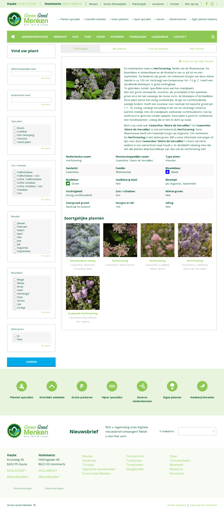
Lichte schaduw (25, 182)
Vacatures (89, 460)
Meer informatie (16, 476)
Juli (17, 244)
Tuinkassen (134, 460)
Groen (19, 300)
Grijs (18, 297)
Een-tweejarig (24, 135)
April (18, 233)
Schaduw (21, 189)
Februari (20, 226)
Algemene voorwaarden (98, 469)
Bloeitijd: (15, 216)
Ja (16, 335)
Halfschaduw (23, 172)
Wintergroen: (17, 329)
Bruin (18, 286)
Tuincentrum (135, 456)
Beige (19, 279)
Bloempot (176, 464)
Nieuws (87, 456)
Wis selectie (45, 78)
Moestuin (176, 469)
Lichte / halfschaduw (27, 179)
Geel (18, 290)
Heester (20, 138)
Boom (19, 128)
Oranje (19, 307)
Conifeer (20, 131)
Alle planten (119, 48)
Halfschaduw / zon (26, 175)
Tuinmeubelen (180, 460)
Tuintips (88, 464)
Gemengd (21, 293)
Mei (18, 237)
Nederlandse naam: (21, 95)
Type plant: (16, 121)
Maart (19, 230)
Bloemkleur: (17, 272)
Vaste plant (22, 142)
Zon (18, 193)
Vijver (173, 456)
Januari (19, 223)
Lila (17, 304)
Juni (17, 240)
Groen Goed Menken (96, 473)
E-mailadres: (167, 431)
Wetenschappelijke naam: (24, 68)
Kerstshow (177, 473)
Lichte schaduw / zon (28, 186)
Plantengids (81, 48)
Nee (18, 339)
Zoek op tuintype (158, 48)
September (22, 251)
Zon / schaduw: (18, 165)
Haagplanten (135, 469)
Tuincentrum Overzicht (203, 505)
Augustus (21, 247)
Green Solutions (177, 505)
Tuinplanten (134, 464)
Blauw (19, 283)
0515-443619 (72, 4)
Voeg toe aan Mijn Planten (198, 61)
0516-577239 (27, 4)
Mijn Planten (197, 48)
